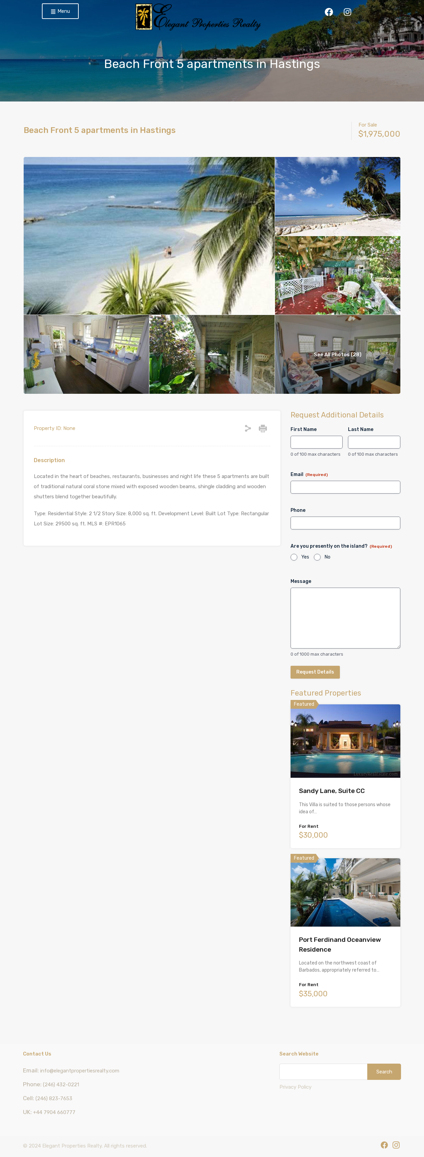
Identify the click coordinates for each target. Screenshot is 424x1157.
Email (309, 475)
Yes (305, 557)
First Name (304, 429)
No (327, 557)
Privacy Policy (295, 1087)
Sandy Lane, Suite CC (332, 791)
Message (301, 581)
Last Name (360, 429)
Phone (298, 510)
